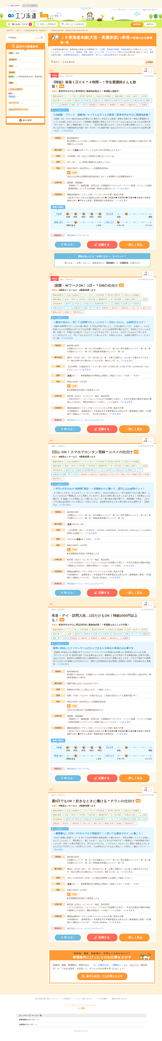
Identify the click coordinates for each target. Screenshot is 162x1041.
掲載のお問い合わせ (149, 10)
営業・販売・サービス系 (94, 52)
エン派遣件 (13, 5)
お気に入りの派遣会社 (75, 24)
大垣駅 (102, 49)
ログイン (150, 24)
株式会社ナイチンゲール (78, 235)
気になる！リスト (22, 24)
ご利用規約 (66, 999)
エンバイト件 (30, 5)
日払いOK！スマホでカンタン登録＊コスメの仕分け (92, 452)
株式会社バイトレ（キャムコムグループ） (86, 420)
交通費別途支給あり (72, 55)
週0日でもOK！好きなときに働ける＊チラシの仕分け (93, 801)
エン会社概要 (102, 999)
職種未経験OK (88, 55)
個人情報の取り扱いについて (46, 999)
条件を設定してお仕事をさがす (104, 976)
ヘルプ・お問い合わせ (118, 9)
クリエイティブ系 (113, 52)
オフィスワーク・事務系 (72, 52)
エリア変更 (54, 16)
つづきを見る (67, 130)
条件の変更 (27, 120)
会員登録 (136, 24)
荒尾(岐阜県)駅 (113, 49)
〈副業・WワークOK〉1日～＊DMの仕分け (85, 285)
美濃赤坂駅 (125, 49)
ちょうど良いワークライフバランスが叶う (22, 11)
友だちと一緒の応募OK (105, 55)
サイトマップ (134, 10)
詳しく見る (135, 244)
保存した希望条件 (48, 24)
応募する (103, 244)
